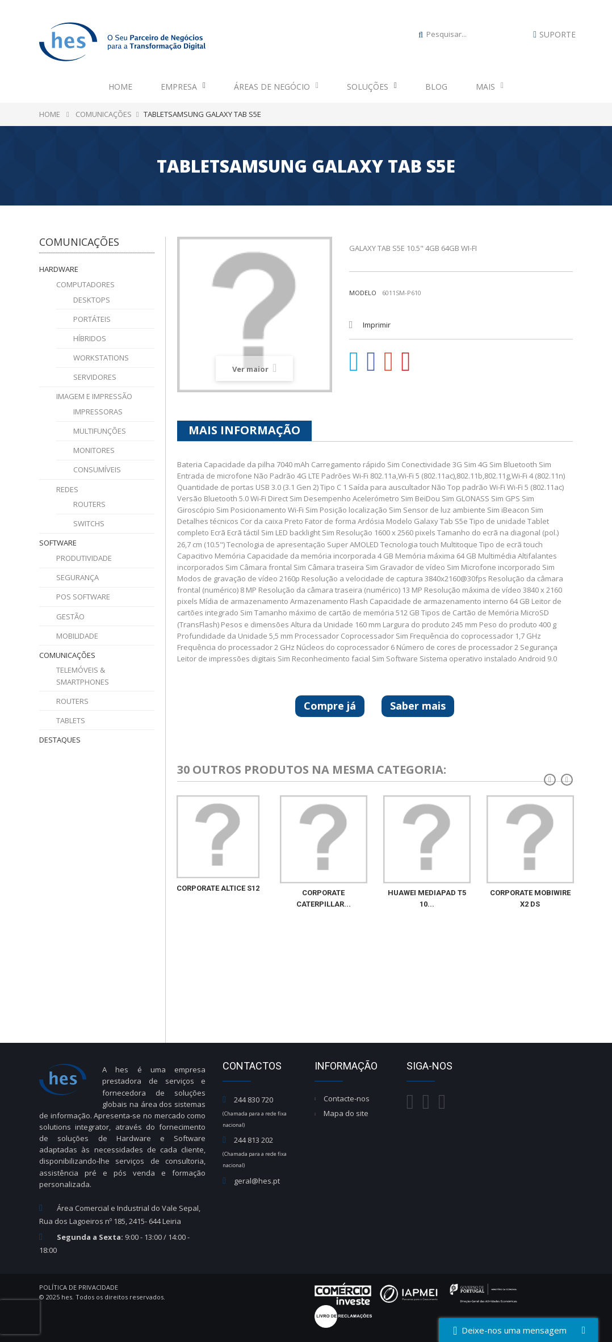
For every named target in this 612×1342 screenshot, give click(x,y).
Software (58, 543)
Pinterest (406, 361)
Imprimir (377, 325)
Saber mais (418, 705)
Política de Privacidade (78, 1287)
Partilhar (371, 361)
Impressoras (98, 411)
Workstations (101, 358)
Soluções (372, 86)
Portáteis (92, 319)
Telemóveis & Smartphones (82, 675)
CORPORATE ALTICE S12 (218, 888)
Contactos (252, 1066)
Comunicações (67, 655)
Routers (89, 504)
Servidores (94, 377)
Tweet (354, 361)
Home (120, 86)
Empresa (183, 86)
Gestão (70, 616)
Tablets (70, 720)
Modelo (362, 292)
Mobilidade (77, 636)
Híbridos (89, 338)
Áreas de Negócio (276, 86)
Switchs (88, 523)
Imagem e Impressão (94, 396)
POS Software (83, 597)
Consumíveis (97, 469)
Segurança (77, 577)
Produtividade (84, 558)
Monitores (94, 450)
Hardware (58, 269)
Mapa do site (346, 1113)
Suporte (557, 34)
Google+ (389, 361)
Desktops (91, 300)
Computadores (85, 284)
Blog (436, 86)
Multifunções (99, 431)
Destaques (60, 740)
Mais (490, 86)
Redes (67, 489)
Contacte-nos (347, 1098)
